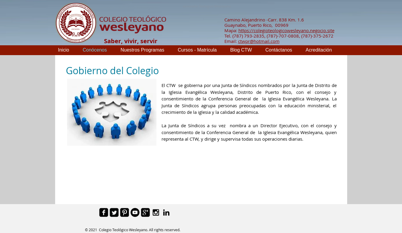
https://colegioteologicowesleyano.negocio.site (286, 30)
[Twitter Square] (114, 212)
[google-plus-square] (145, 212)
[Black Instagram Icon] (155, 212)
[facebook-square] (103, 212)
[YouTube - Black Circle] (135, 212)
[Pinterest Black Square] (124, 212)
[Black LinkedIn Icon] (166, 212)
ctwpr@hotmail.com (259, 41)
